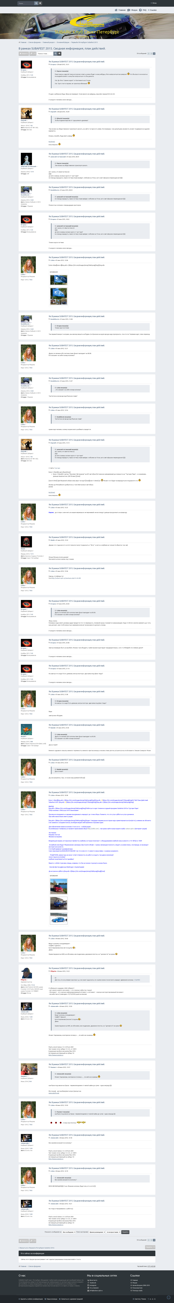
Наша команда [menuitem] (52, 1299)
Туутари (57, 468)
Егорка (23, 70)
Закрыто (24, 53)
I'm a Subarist (94, 1288)
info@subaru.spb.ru (96, 1290)
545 (32, 75)
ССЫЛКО (137, 980)
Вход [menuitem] (154, 3)
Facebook (93, 1282)
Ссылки (153, 10)
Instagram (93, 1285)
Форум (134, 1282)
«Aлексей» (25, 1012)
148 (31, 125)
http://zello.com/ (93, 828)
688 (31, 741)
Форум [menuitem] (134, 10)
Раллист (24, 1076)
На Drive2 (52, 141)
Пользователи (137, 1288)
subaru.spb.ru (130, 828)
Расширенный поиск (40, 3)
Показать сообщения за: (60, 1232)
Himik (23, 549)
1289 (30, 1017)
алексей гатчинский (28, 166)
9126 (33, 985)
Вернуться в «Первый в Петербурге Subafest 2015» (37, 1248)
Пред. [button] (148, 53)
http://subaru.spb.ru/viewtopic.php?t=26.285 (66, 578)
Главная (122, 10)
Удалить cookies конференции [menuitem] (32, 1299)
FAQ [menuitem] (144, 10)
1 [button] (151, 53)
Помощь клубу (137, 1290)
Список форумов (34, 1266)
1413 (32, 554)
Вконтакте (93, 1280)
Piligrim (23, 980)
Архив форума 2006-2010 (141, 1285)
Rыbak (23, 736)
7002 (30, 279)
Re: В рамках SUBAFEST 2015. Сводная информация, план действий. (77, 61)
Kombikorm (25, 195)
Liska (23, 274)
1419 (32, 171)
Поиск (36, 3)
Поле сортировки (90, 1232)
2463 (32, 200)
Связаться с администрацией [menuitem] (72, 1299)
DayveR (23, 120)
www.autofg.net (54, 1093)
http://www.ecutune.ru (56, 1055)
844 (30, 1081)
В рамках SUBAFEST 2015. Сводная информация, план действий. (62, 48)
